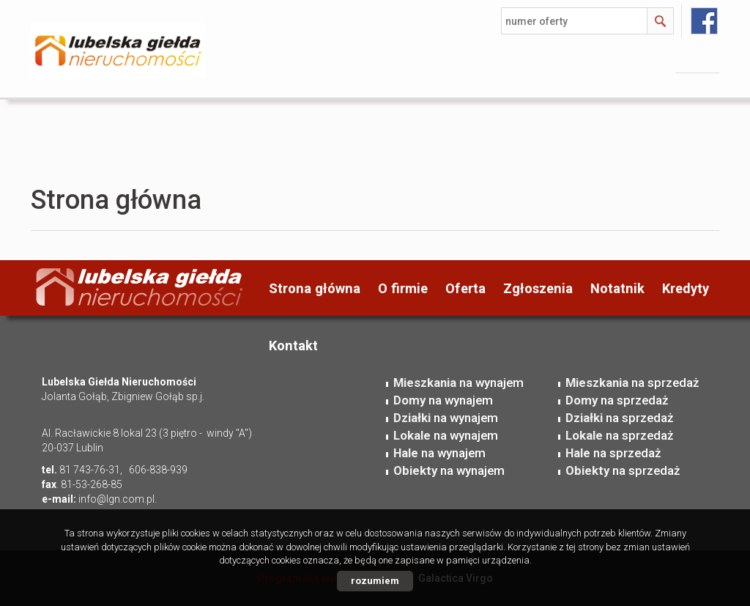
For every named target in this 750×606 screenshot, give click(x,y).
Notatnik (617, 288)
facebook (704, 20)
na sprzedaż (632, 382)
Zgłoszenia (538, 288)
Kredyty (685, 288)
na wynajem (458, 382)
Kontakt (293, 345)
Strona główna (314, 288)
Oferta (465, 288)
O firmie (403, 288)
